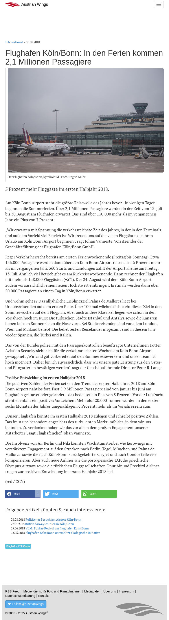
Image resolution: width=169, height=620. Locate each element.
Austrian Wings (26, 4)
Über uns (109, 591)
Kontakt (43, 596)
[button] (22, 494)
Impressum (126, 591)
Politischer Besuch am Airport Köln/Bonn (53, 519)
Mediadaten (92, 591)
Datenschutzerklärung (20, 596)
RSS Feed (12, 591)
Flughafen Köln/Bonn (18, 546)
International (14, 42)
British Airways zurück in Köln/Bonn (49, 524)
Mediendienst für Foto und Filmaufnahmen (52, 591)
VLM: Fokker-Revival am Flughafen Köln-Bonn (57, 528)
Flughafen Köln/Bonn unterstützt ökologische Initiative (63, 533)
